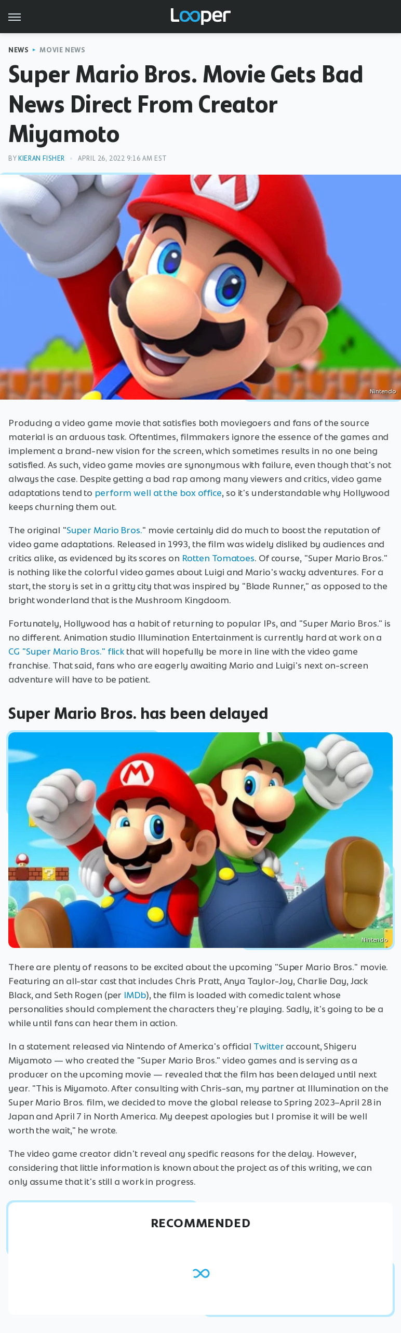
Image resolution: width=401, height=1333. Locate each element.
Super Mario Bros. (104, 530)
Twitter (268, 1046)
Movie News (62, 50)
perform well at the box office (158, 493)
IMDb (135, 995)
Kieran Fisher (41, 158)
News (18, 50)
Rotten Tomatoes (218, 558)
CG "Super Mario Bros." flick (66, 651)
